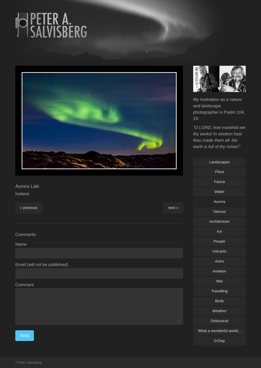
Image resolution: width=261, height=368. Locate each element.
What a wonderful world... (219, 330)
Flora (219, 171)
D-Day (219, 340)
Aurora (219, 201)
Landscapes (219, 162)
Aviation (219, 271)
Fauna (219, 181)
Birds (219, 301)
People (220, 241)
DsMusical (219, 321)
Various (219, 211)
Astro (219, 261)
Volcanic (219, 251)
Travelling (219, 291)
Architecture (219, 221)
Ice (219, 231)
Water (219, 191)
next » (173, 207)
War (219, 281)
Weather (219, 311)
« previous (28, 207)
